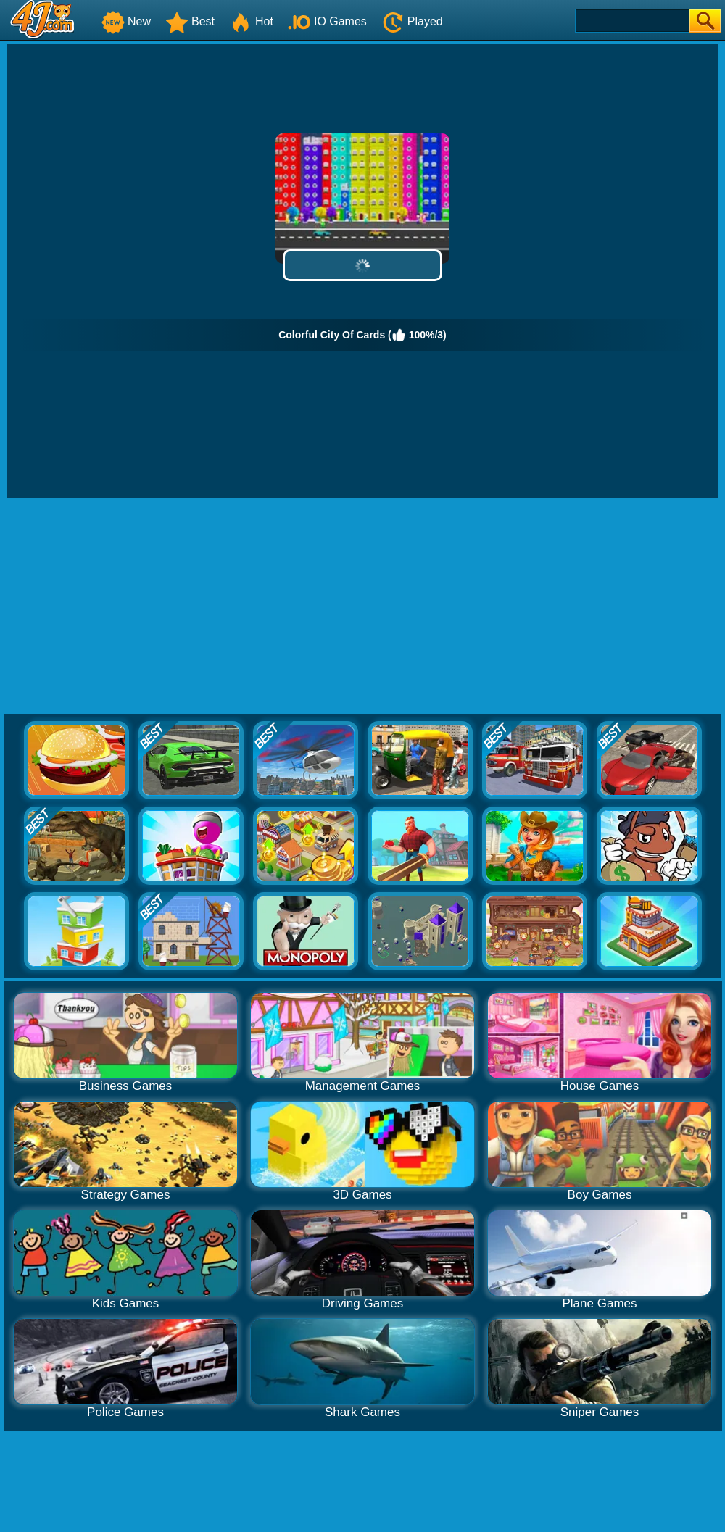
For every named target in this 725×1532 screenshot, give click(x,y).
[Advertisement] (362, 606)
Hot (251, 21)
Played (412, 21)
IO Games (327, 21)
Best (190, 21)
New (126, 21)
